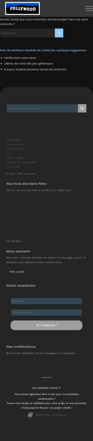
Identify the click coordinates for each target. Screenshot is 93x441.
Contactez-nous (15, 148)
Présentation (13, 139)
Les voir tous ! (14, 241)
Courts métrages (15, 144)
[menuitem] (87, 8)
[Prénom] (46, 301)
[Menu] (87, 8)
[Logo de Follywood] (37, 8)
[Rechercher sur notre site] (46, 108)
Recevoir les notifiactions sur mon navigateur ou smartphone (40, 353)
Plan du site (13, 166)
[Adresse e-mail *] (46, 312)
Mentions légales (15, 157)
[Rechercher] (31, 33)
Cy (7, 153)
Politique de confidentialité (21, 162)
